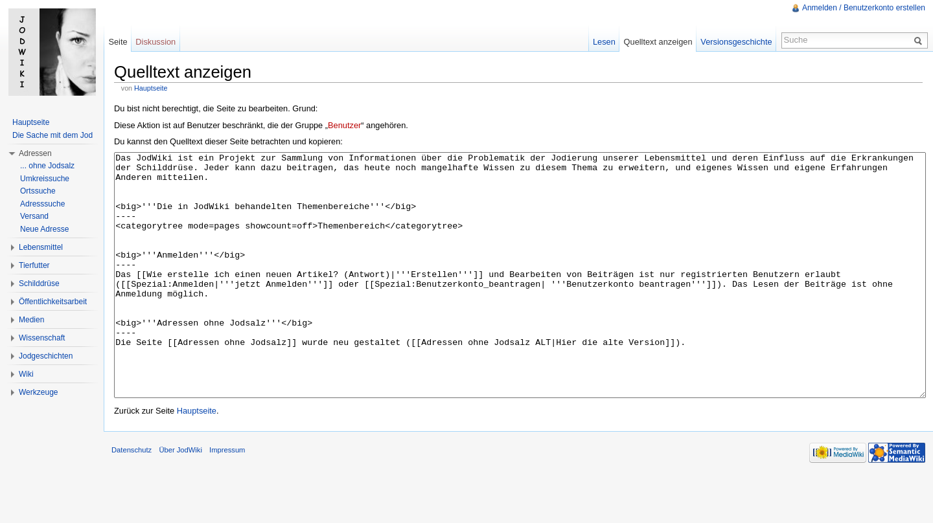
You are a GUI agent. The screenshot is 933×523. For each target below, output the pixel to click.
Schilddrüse (39, 283)
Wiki (26, 374)
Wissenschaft (42, 337)
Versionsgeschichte (736, 42)
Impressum (227, 498)
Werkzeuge (38, 392)
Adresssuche (42, 203)
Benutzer (344, 125)
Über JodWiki (180, 498)
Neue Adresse (44, 229)
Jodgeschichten (46, 356)
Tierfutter (34, 265)
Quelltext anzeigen (658, 42)
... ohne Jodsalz (47, 165)
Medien (31, 319)
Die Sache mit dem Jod (52, 135)
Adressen (35, 153)
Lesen (604, 42)
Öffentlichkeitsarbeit (53, 301)
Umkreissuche (44, 178)
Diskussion (155, 42)
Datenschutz (131, 498)
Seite (117, 42)
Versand (34, 216)
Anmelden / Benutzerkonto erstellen (863, 7)
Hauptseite (150, 88)
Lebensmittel (41, 247)
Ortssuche (38, 190)
